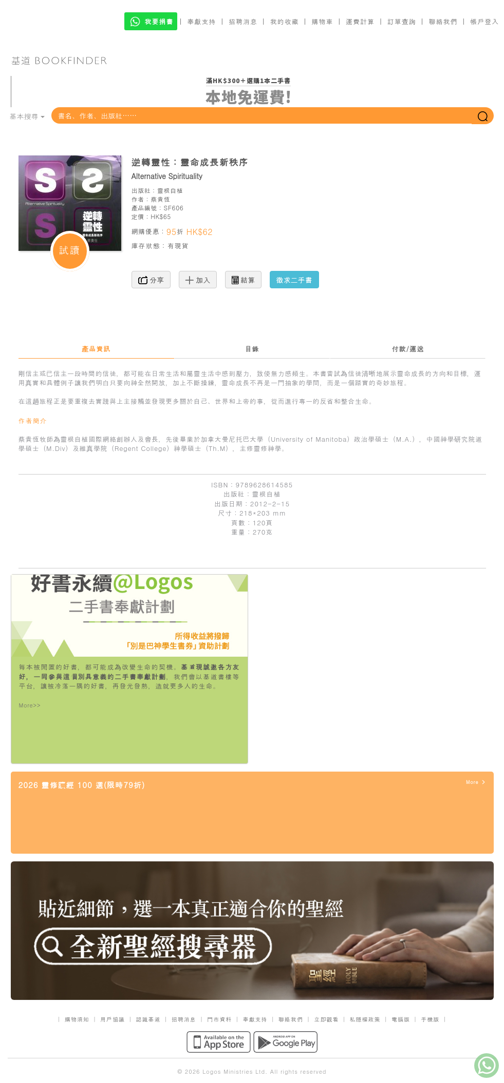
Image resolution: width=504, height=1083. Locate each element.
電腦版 (400, 1019)
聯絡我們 (442, 21)
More (476, 782)
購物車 (322, 21)
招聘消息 (243, 21)
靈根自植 (170, 190)
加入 (198, 279)
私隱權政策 (365, 1019)
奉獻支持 (201, 21)
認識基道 (148, 1019)
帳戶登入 (484, 21)
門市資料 (219, 1019)
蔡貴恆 (160, 198)
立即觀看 (326, 1019)
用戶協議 (112, 1019)
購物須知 (77, 1019)
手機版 (430, 1019)
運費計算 (360, 21)
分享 (151, 279)
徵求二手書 (294, 279)
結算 (243, 279)
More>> (30, 705)
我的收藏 (284, 21)
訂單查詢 (401, 21)
